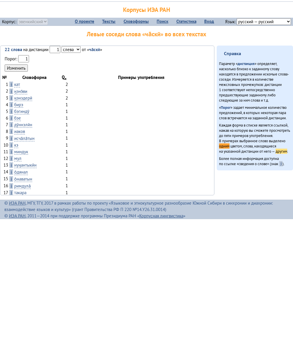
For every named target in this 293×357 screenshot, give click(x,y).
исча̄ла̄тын (24, 138)
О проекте (84, 21)
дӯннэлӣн (23, 124)
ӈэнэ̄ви (20, 91)
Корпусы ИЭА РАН (146, 10)
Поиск (162, 21)
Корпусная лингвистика (161, 216)
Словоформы (136, 21)
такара (20, 192)
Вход (209, 21)
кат (17, 84)
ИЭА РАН (17, 203)
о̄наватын (23, 179)
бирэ (18, 104)
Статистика (186, 21)
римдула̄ (22, 186)
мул (17, 158)
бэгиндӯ (21, 111)
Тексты (108, 21)
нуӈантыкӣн (25, 165)
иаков (19, 131)
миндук (21, 151)
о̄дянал (21, 172)
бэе (17, 118)
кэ (16, 145)
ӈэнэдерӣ (23, 98)
